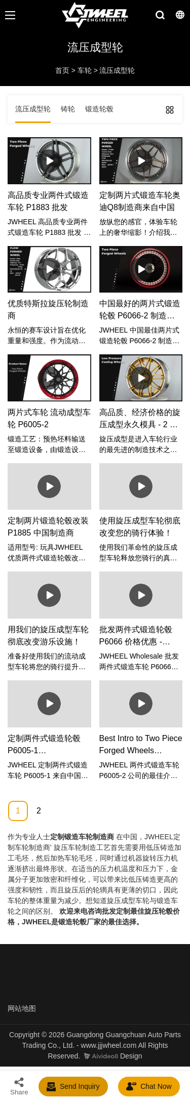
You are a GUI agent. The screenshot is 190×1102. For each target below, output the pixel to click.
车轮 (85, 70)
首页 (62, 70)
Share (19, 1086)
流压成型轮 (117, 70)
